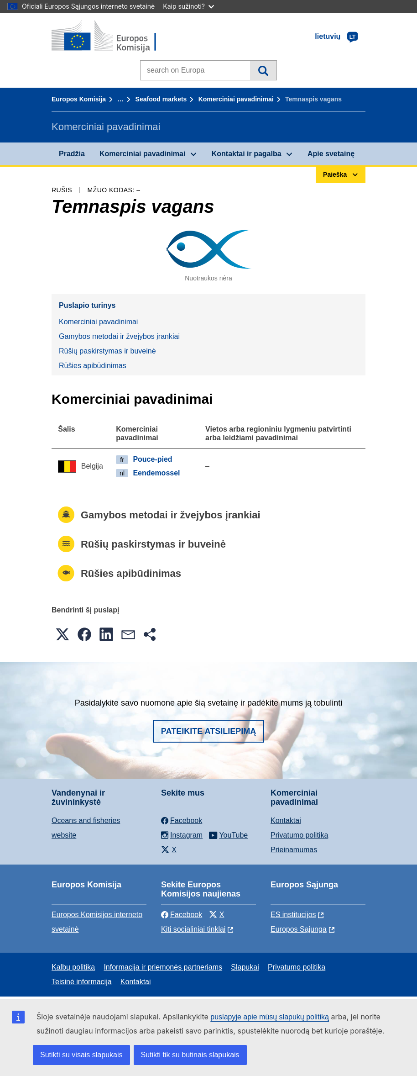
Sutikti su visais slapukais (81, 1055)
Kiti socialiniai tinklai (193, 929)
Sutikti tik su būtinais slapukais (190, 1055)
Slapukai (245, 967)
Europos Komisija (79, 99)
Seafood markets (161, 99)
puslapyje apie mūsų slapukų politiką (269, 1017)
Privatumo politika (299, 835)
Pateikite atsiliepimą (208, 731)
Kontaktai (286, 820)
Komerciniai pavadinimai (236, 99)
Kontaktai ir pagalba (246, 154)
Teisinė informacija (82, 982)
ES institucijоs (293, 914)
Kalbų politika (73, 967)
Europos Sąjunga (299, 929)
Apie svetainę (331, 154)
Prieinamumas (294, 850)
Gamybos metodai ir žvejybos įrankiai (119, 336)
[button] (62, 634)
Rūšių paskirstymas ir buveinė (107, 351)
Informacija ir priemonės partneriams (163, 967)
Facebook (181, 914)
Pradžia (72, 154)
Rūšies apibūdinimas (92, 365)
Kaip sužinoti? (188, 6)
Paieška (263, 70)
